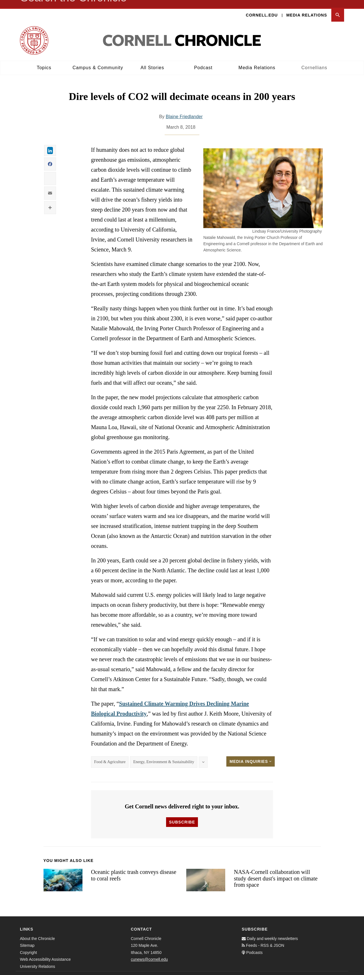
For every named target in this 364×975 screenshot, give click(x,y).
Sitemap (27, 937)
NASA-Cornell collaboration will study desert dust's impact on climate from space (275, 870)
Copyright (28, 945)
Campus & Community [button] (98, 60)
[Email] (338, 969)
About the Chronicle (37, 931)
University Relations (37, 958)
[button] (337, 7)
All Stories (152, 60)
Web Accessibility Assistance (45, 951)
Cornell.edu (262, 7)
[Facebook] (313, 969)
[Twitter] (326, 969)
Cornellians (314, 60)
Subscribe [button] (182, 814)
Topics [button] (44, 60)
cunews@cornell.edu (149, 951)
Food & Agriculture (109, 754)
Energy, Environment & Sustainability (163, 754)
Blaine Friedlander (184, 109)
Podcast (203, 60)
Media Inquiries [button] (250, 754)
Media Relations (306, 7)
